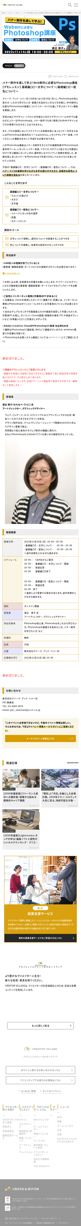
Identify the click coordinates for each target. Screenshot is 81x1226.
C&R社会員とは (12, 273)
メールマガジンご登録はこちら (41, 738)
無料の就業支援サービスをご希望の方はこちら (40, 938)
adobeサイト (54, 337)
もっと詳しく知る (40, 1025)
